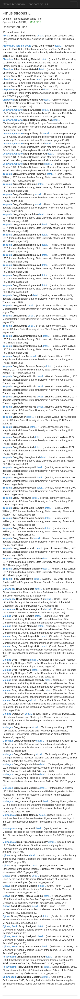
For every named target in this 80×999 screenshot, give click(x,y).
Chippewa (8, 89)
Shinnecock (9, 977)
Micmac (7, 616)
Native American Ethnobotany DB (25, 4)
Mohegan (8, 727)
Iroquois (7, 174)
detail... (40, 35)
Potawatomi (9, 956)
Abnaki (6, 35)
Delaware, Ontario (13, 109)
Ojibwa (6, 855)
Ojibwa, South (10, 926)
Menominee (9, 589)
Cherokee (8, 59)
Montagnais (9, 815)
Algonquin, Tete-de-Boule (17, 45)
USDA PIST (35, 22)
